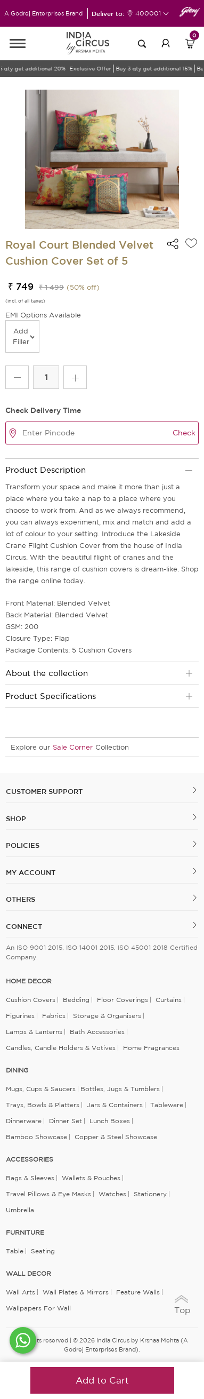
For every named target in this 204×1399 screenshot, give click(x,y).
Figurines (20, 1016)
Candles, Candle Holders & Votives (61, 1048)
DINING (17, 1070)
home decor (29, 981)
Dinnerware (24, 1121)
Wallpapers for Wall (38, 1308)
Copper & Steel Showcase (116, 1137)
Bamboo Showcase (36, 1137)
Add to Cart (102, 1380)
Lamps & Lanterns (34, 1032)
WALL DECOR (28, 1273)
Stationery (150, 1194)
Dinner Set (65, 1121)
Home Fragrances (151, 1048)
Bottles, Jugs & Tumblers (120, 1089)
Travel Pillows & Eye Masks (48, 1194)
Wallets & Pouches (91, 1178)
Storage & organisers (107, 1016)
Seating (43, 1251)
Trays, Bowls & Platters (42, 1105)
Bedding (76, 1000)
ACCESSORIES (29, 1159)
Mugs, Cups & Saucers (41, 1089)
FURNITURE (25, 1232)
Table (14, 1251)
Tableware (166, 1105)
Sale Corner (73, 747)
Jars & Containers (115, 1105)
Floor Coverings (122, 1000)
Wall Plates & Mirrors (76, 1292)
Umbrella (20, 1210)
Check (184, 432)
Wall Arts (20, 1292)
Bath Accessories (97, 1032)
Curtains (169, 1000)
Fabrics (54, 1016)
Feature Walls (138, 1292)
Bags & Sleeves (30, 1178)
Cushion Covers (30, 1000)
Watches (112, 1194)
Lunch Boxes (109, 1121)
